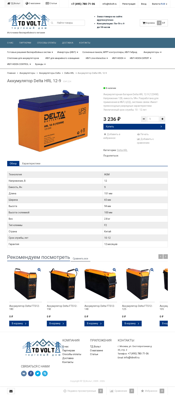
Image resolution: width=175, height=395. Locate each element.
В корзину (19, 323)
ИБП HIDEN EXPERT (139, 58)
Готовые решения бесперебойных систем (29, 52)
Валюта (158, 4)
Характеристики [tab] (31, 163)
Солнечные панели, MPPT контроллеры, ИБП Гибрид (109, 52)
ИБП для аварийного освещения (62, 58)
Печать (143, 134)
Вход (143, 4)
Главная (11, 73)
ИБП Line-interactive (96, 58)
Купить (134, 126)
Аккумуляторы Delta (49, 73)
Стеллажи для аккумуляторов (23, 58)
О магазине (33, 3)
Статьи (51, 3)
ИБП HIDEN (117, 58)
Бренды (39, 64)
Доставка (67, 43)
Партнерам (25, 43)
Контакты (84, 43)
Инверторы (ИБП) (66, 52)
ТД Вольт (13, 3)
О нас (10, 43)
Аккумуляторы (151, 52)
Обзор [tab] (13, 163)
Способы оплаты (46, 43)
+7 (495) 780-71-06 (83, 3)
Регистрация (128, 4)
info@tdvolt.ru (110, 4)
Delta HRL (69, 73)
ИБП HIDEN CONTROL (18, 64)
